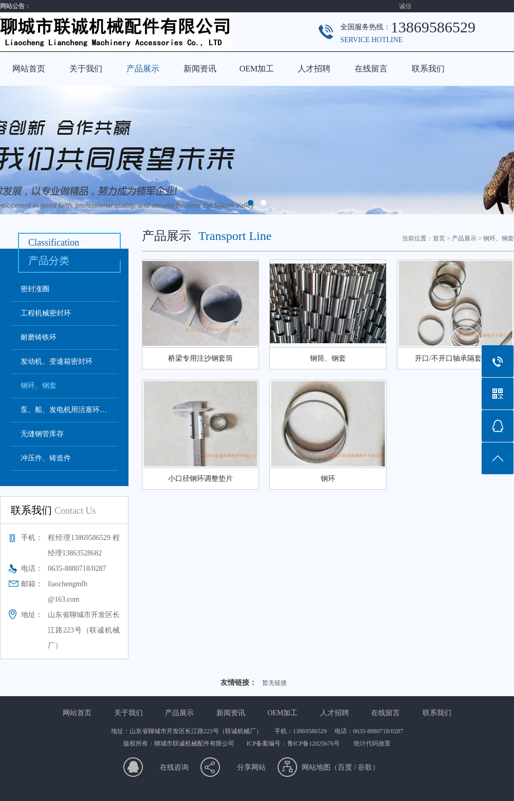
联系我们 (428, 68)
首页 (439, 238)
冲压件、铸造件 (46, 458)
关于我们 (85, 68)
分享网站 (251, 767)
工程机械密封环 (46, 313)
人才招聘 (314, 68)
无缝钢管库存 (42, 434)
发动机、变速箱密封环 (57, 361)
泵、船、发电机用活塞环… (64, 410)
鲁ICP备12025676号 (314, 743)
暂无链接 (274, 682)
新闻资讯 (199, 68)
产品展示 (142, 68)
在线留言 (371, 68)
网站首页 (28, 68)
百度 (345, 767)
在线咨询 (174, 767)
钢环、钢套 (39, 385)
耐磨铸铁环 (39, 337)
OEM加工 (257, 68)
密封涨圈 (35, 289)
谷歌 (365, 767)
